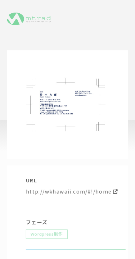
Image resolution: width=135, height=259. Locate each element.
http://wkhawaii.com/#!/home (74, 191)
